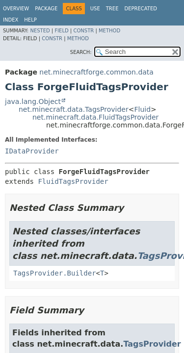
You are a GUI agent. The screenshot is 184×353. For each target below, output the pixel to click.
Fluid (142, 109)
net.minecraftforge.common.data (96, 72)
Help (30, 20)
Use (95, 8)
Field (61, 30)
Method (109, 30)
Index (10, 20)
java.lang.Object (33, 101)
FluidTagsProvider (73, 181)
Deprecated (140, 8)
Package (46, 8)
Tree (112, 8)
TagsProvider (152, 344)
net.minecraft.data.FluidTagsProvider (95, 117)
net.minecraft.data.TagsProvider (74, 109)
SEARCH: (81, 52)
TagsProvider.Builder (54, 273)
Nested (40, 30)
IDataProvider (32, 151)
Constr (83, 30)
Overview (16, 8)
